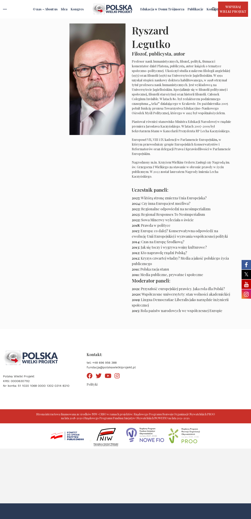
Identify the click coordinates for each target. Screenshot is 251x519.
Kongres (77, 9)
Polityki (92, 384)
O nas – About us (45, 9)
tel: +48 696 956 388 (102, 362)
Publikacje (195, 9)
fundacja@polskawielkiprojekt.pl (111, 367)
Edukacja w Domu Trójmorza (162, 9)
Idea (64, 9)
